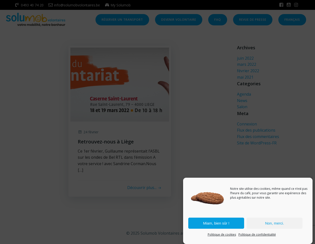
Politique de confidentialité (257, 235)
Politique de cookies (222, 235)
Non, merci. (274, 223)
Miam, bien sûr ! (216, 223)
